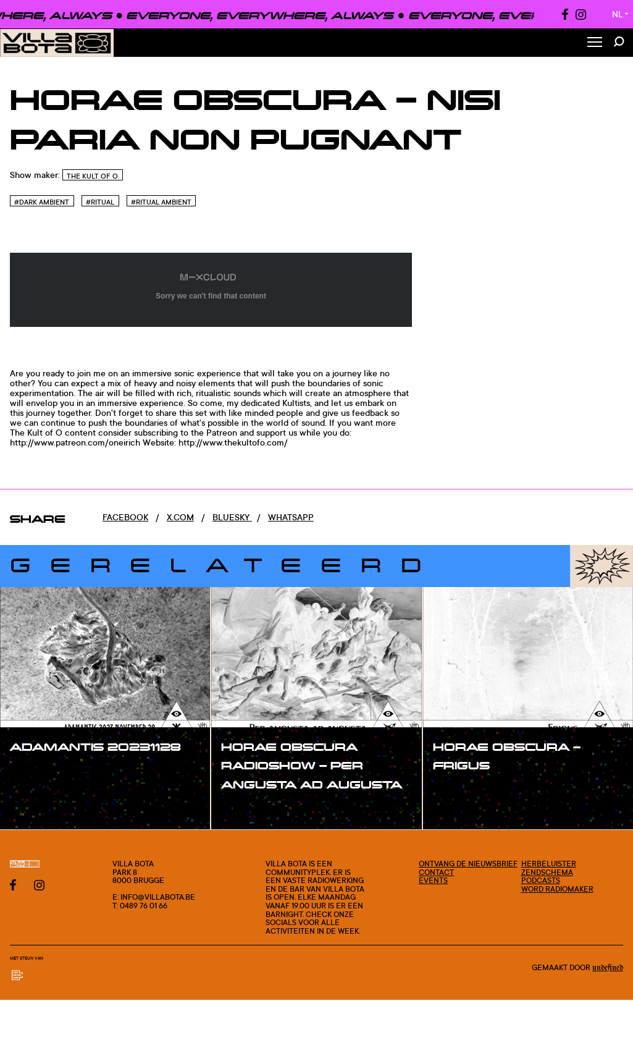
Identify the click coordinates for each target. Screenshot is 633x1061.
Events (433, 880)
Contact (436, 872)
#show (37, 772)
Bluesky (232, 517)
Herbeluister (548, 863)
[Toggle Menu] (594, 43)
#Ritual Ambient (161, 202)
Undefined (607, 967)
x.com (180, 517)
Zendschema (547, 872)
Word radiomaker (557, 889)
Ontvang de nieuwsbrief (468, 863)
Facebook (125, 517)
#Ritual (100, 202)
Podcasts (540, 880)
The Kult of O (92, 176)
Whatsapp (291, 517)
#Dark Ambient (41, 202)
